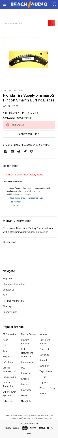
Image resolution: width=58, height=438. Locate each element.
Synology (44, 365)
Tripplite (43, 382)
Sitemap (7, 306)
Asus (5, 350)
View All (43, 393)
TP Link (43, 376)
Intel (23, 367)
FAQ (5, 295)
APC (5, 345)
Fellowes (7, 400)
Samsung (44, 354)
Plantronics (45, 348)
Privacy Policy (10, 311)
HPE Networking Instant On (27, 352)
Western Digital (47, 387)
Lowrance (26, 389)
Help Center (9, 278)
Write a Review (11, 105)
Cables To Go (9, 376)
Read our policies (39, 231)
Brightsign (8, 361)
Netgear (43, 334)
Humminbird (27, 361)
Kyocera (25, 378)
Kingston (25, 373)
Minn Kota (26, 400)
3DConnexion (10, 334)
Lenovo (25, 384)
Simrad (43, 360)
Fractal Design (28, 334)
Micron (24, 395)
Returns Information (13, 300)
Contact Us (8, 289)
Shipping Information (14, 283)
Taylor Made (45, 371)
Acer (5, 339)
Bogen (6, 356)
